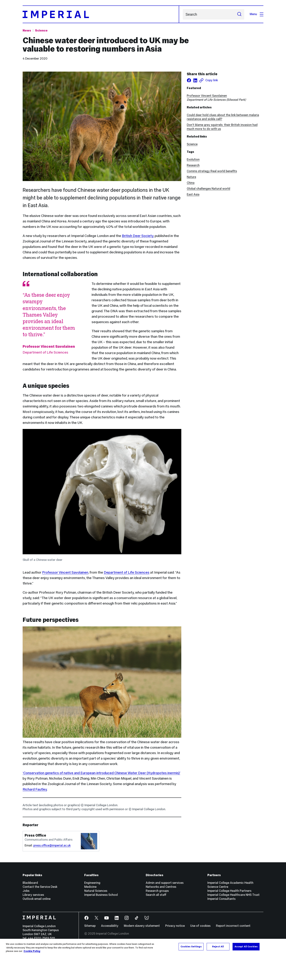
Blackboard (30, 883)
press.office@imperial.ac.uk (52, 845)
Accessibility (109, 926)
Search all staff (156, 895)
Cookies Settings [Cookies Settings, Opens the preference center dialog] (191, 947)
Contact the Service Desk (40, 887)
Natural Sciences (95, 891)
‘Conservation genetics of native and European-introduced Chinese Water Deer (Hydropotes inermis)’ (101, 773)
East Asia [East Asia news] (193, 194)
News (27, 30)
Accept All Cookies (246, 947)
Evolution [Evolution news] (193, 159)
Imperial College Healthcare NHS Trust (233, 895)
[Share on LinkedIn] (195, 80)
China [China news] (190, 183)
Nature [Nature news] (191, 177)
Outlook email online (37, 899)
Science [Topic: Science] (41, 30)
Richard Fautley (35, 789)
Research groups (157, 891)
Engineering (92, 883)
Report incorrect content (233, 926)
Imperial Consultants (221, 899)
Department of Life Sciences (126, 572)
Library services (33, 895)
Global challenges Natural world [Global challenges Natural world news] (208, 189)
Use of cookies (200, 926)
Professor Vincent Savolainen (65, 572)
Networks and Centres (161, 887)
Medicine (90, 887)
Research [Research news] (193, 165)
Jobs (26, 891)
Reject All (218, 947)
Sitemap (90, 926)
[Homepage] (101, 14)
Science (192, 144)
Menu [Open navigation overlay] (256, 14)
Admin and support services (164, 883)
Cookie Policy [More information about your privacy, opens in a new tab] (32, 951)
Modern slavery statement (142, 926)
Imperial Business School (101, 895)
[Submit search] (239, 14)
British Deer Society (137, 236)
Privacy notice (175, 926)
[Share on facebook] (189, 80)
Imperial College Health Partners (229, 891)
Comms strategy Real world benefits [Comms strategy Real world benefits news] (212, 171)
